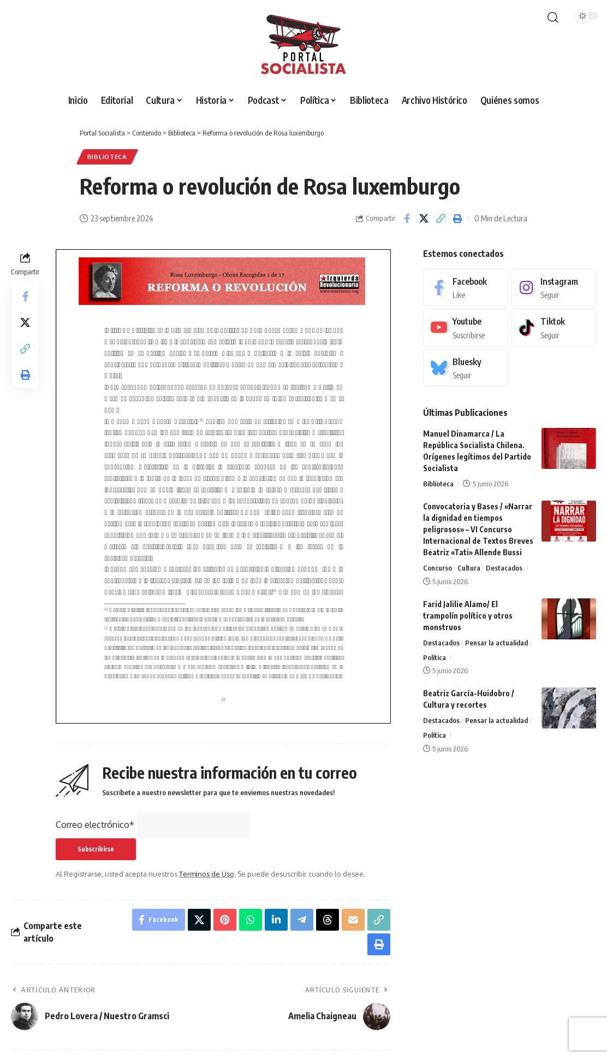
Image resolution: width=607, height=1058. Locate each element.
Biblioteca (107, 156)
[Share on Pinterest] (224, 920)
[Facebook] (465, 288)
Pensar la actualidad (496, 642)
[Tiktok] (553, 327)
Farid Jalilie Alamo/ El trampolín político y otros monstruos (468, 615)
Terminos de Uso (206, 873)
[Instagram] (553, 288)
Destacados (504, 567)
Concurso (437, 567)
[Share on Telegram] (301, 920)
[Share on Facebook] (406, 218)
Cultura (468, 567)
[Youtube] (465, 327)
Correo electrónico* (95, 824)
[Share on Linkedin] (276, 920)
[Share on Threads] (327, 920)
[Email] (353, 920)
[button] (553, 17)
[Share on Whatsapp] (250, 920)
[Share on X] (423, 218)
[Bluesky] (465, 368)
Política (434, 657)
